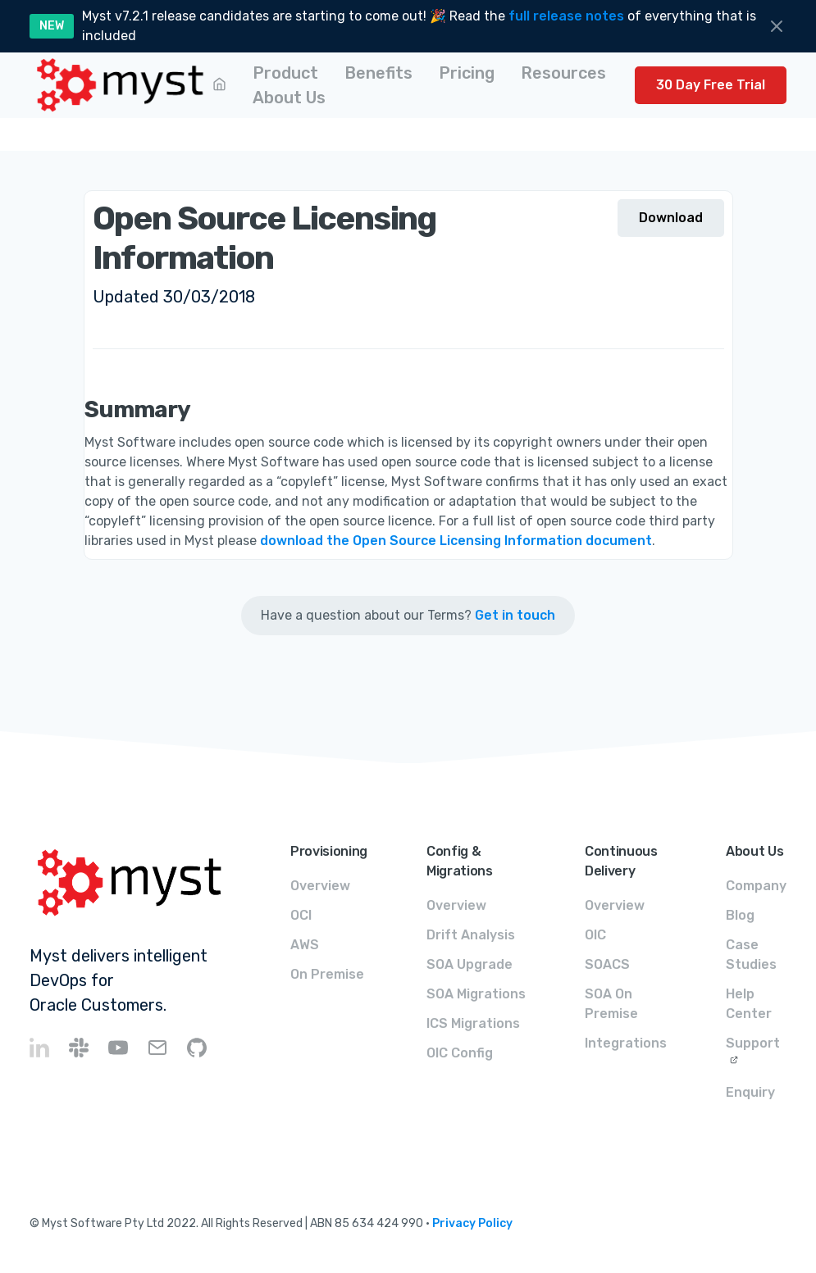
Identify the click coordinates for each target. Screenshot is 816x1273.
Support (753, 1043)
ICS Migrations (473, 1023)
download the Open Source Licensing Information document (456, 540)
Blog (740, 915)
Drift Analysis (470, 935)
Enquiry (750, 1092)
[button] (285, 73)
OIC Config (459, 1053)
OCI (301, 915)
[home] (121, 85)
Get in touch (515, 615)
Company (756, 885)
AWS (304, 944)
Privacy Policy (472, 1223)
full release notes (566, 16)
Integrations (626, 1043)
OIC (595, 935)
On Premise (327, 974)
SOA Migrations (476, 994)
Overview (320, 885)
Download (671, 217)
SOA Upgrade (469, 964)
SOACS (607, 964)
